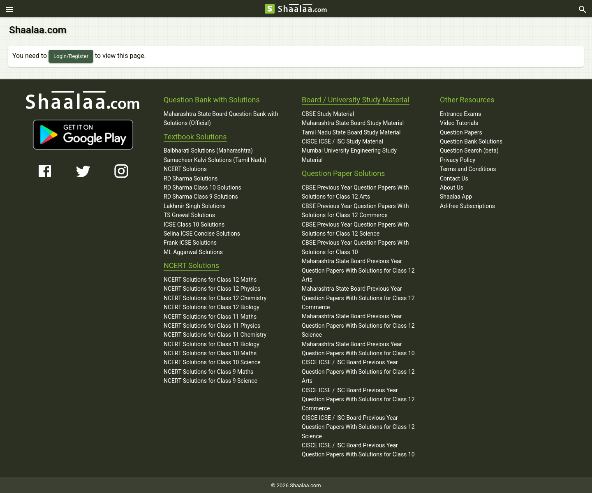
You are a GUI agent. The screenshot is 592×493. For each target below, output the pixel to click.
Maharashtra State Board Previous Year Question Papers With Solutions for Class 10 (358, 347)
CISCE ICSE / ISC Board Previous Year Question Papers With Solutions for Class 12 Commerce (358, 398)
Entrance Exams (460, 112)
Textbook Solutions (195, 135)
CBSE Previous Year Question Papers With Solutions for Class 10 (355, 246)
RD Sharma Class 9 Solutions (201, 195)
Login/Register (70, 55)
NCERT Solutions (185, 167)
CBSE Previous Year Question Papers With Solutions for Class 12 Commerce (355, 209)
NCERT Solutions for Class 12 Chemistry (215, 297)
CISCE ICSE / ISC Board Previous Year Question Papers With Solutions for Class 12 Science (358, 425)
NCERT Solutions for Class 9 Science (210, 379)
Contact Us (454, 177)
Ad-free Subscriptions (467, 204)
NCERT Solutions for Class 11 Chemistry (215, 333)
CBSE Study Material (328, 112)
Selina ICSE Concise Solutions (202, 232)
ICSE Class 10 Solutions (194, 223)
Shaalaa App (456, 195)
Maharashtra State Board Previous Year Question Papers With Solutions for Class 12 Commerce (358, 296)
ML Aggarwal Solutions (193, 251)
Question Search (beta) (469, 149)
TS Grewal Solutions (189, 214)
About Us (451, 186)
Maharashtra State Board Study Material (353, 121)
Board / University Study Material (355, 98)
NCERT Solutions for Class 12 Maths (210, 278)
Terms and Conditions (468, 167)
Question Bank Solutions (471, 140)
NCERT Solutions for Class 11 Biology (211, 343)
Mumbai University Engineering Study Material (349, 154)
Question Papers (461, 131)
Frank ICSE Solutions (190, 241)
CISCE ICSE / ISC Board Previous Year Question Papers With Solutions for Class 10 (358, 448)
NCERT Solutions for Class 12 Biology (211, 306)
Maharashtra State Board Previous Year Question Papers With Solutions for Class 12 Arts (358, 269)
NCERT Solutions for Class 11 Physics (212, 324)
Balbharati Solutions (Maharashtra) (208, 149)
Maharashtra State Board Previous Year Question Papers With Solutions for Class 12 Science (358, 324)
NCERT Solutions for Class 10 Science (212, 361)
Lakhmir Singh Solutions (195, 204)
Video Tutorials (459, 121)
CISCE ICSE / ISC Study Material (342, 140)
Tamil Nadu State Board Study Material (351, 131)
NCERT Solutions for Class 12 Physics (212, 287)
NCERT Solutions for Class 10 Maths (210, 352)
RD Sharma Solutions (190, 177)
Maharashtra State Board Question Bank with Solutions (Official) (221, 117)
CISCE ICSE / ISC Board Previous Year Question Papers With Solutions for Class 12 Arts (358, 370)
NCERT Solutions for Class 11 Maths (210, 315)
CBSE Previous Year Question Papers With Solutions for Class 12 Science (355, 228)
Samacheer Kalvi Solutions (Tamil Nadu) (215, 158)
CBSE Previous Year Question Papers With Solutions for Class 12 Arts (355, 191)
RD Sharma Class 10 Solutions (202, 186)
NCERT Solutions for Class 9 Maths (208, 370)
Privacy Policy (457, 158)
